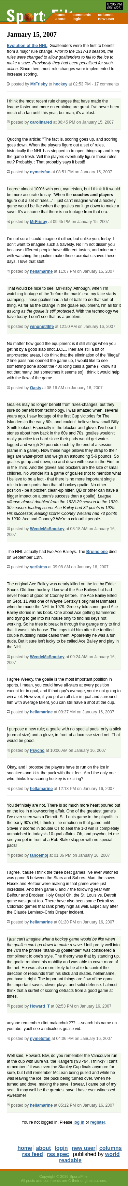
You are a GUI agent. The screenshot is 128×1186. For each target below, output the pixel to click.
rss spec (58, 1154)
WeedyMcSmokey (47, 528)
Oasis (35, 387)
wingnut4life (42, 326)
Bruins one (97, 551)
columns (105, 15)
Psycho (37, 750)
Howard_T (40, 1006)
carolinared (41, 122)
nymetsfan (40, 172)
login (76, 19)
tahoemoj (39, 855)
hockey (60, 84)
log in (78, 1122)
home (60, 15)
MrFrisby (39, 84)
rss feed (32, 1154)
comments (81, 15)
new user (106, 19)
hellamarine (41, 271)
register (97, 1122)
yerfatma (38, 567)
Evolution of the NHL (27, 45)
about (60, 19)
